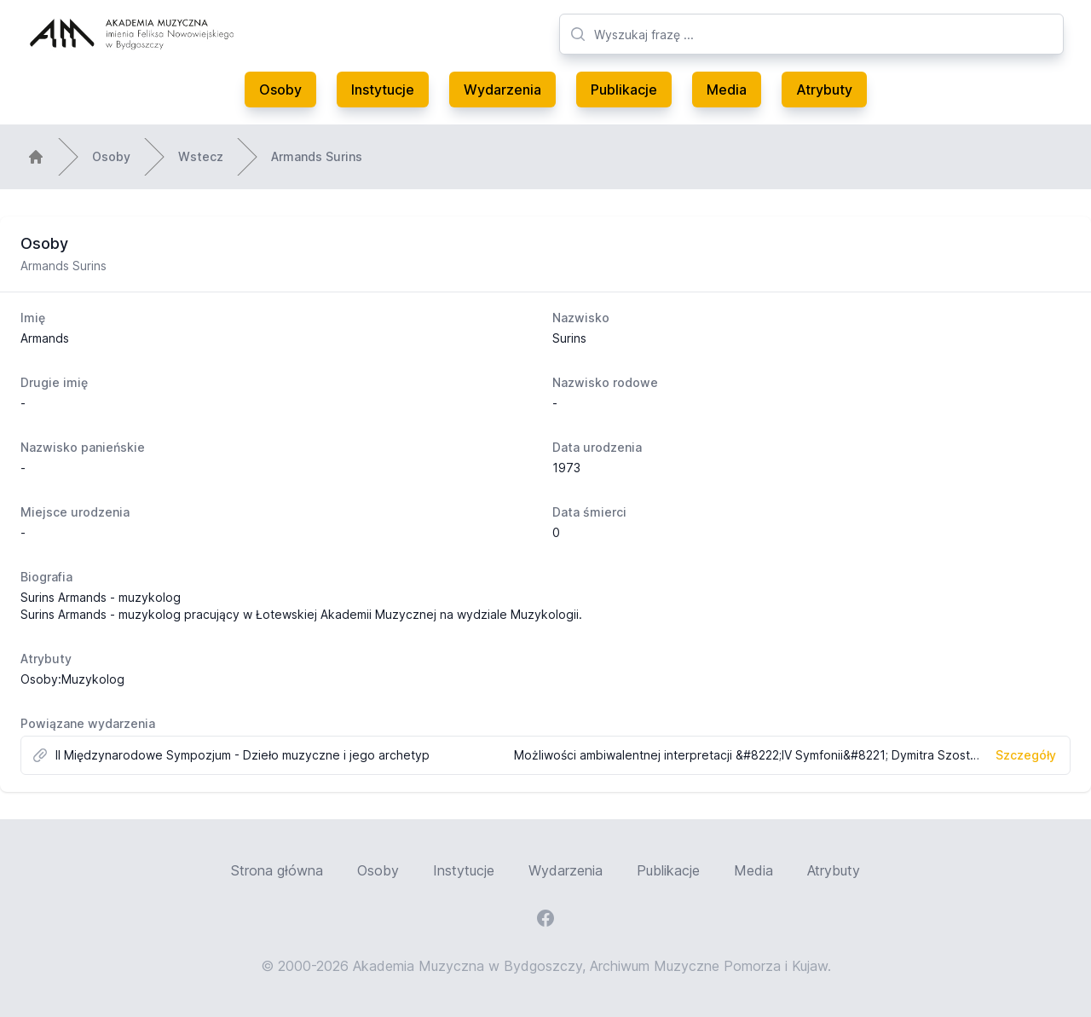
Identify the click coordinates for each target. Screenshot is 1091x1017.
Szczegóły (1026, 755)
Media (727, 89)
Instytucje (382, 89)
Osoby (280, 89)
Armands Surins (316, 156)
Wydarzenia (502, 89)
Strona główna (277, 870)
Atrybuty (824, 89)
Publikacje (624, 89)
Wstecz (200, 156)
